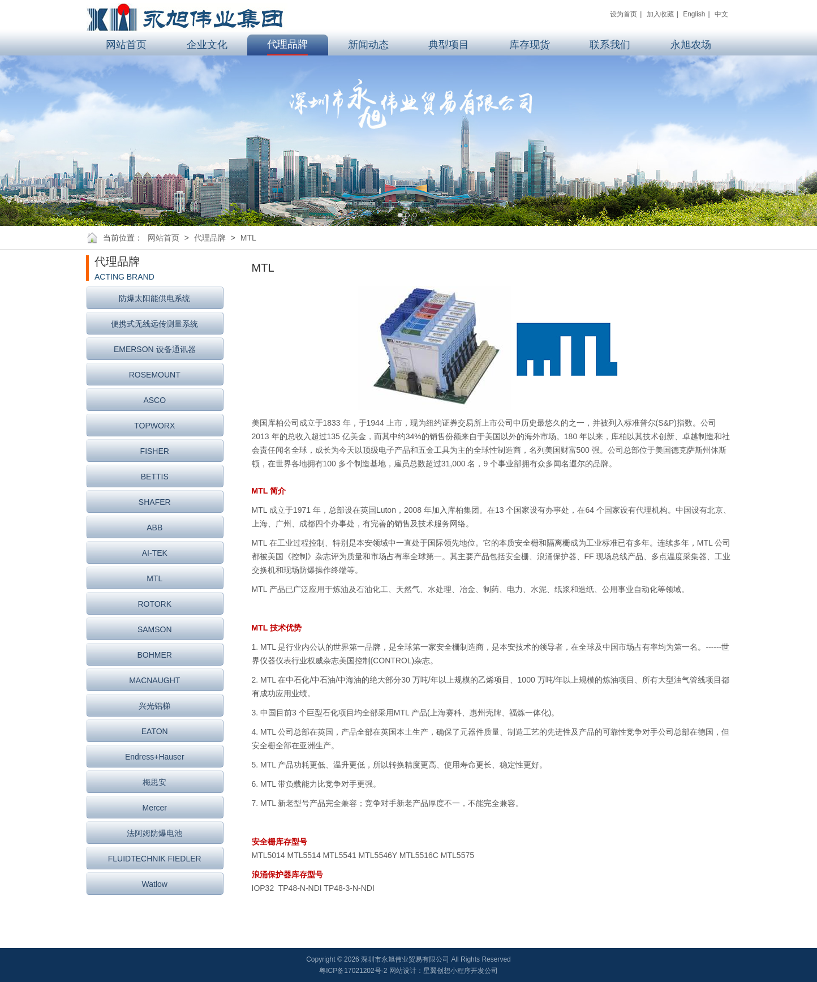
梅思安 (154, 782)
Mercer (154, 807)
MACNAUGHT (154, 680)
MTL (248, 237)
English (694, 14)
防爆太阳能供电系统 (154, 298)
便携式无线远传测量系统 (154, 323)
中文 (721, 14)
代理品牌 (210, 237)
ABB (154, 527)
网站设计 (402, 971)
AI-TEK (154, 553)
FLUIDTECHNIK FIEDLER (154, 858)
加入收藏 (660, 14)
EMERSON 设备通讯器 (155, 349)
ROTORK (154, 603)
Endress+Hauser (154, 756)
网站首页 (163, 237)
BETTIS (155, 476)
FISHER (154, 451)
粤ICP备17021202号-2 (353, 971)
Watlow (154, 884)
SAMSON (154, 629)
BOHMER (154, 654)
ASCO (154, 400)
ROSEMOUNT (154, 374)
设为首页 (623, 14)
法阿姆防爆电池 (154, 833)
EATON (154, 731)
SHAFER (155, 502)
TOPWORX (154, 425)
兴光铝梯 (154, 705)
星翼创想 (436, 971)
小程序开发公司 (474, 971)
